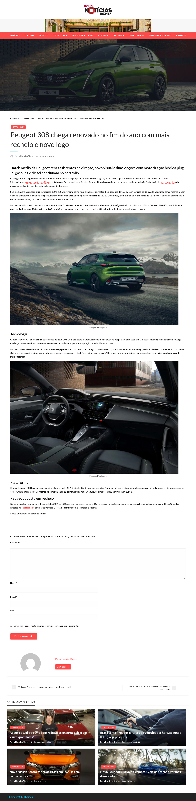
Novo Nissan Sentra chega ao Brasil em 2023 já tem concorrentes (45, 774)
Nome (13, 583)
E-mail (13, 597)
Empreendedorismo (160, 35)
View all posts (63, 667)
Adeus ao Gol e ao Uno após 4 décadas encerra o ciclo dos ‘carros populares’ (48, 735)
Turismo (29, 35)
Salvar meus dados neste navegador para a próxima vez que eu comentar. (46, 626)
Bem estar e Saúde (82, 35)
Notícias (15, 35)
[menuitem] (14, 35)
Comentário (16, 542)
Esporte (181, 35)
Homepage (14, 118)
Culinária (118, 35)
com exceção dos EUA (37, 182)
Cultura (103, 35)
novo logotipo (168, 182)
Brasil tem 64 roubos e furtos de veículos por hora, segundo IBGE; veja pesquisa (140, 735)
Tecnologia (60, 35)
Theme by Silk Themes (20, 796)
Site (12, 610)
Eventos (43, 35)
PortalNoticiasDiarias (24, 156)
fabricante (27, 507)
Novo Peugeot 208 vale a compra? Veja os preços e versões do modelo (140, 774)
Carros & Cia (136, 35)
